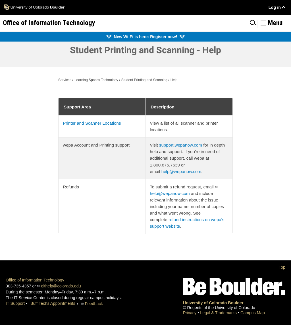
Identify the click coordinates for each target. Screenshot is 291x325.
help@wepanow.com (181, 171)
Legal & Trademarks (219, 312)
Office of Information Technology (35, 280)
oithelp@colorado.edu (61, 286)
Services (64, 80)
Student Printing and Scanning (144, 80)
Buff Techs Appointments (52, 303)
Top (282, 267)
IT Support (15, 303)
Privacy (190, 312)
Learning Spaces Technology (96, 80)
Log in (275, 7)
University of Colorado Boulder (213, 303)
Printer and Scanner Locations (92, 123)
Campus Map (252, 312)
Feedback (94, 303)
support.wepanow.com (180, 145)
